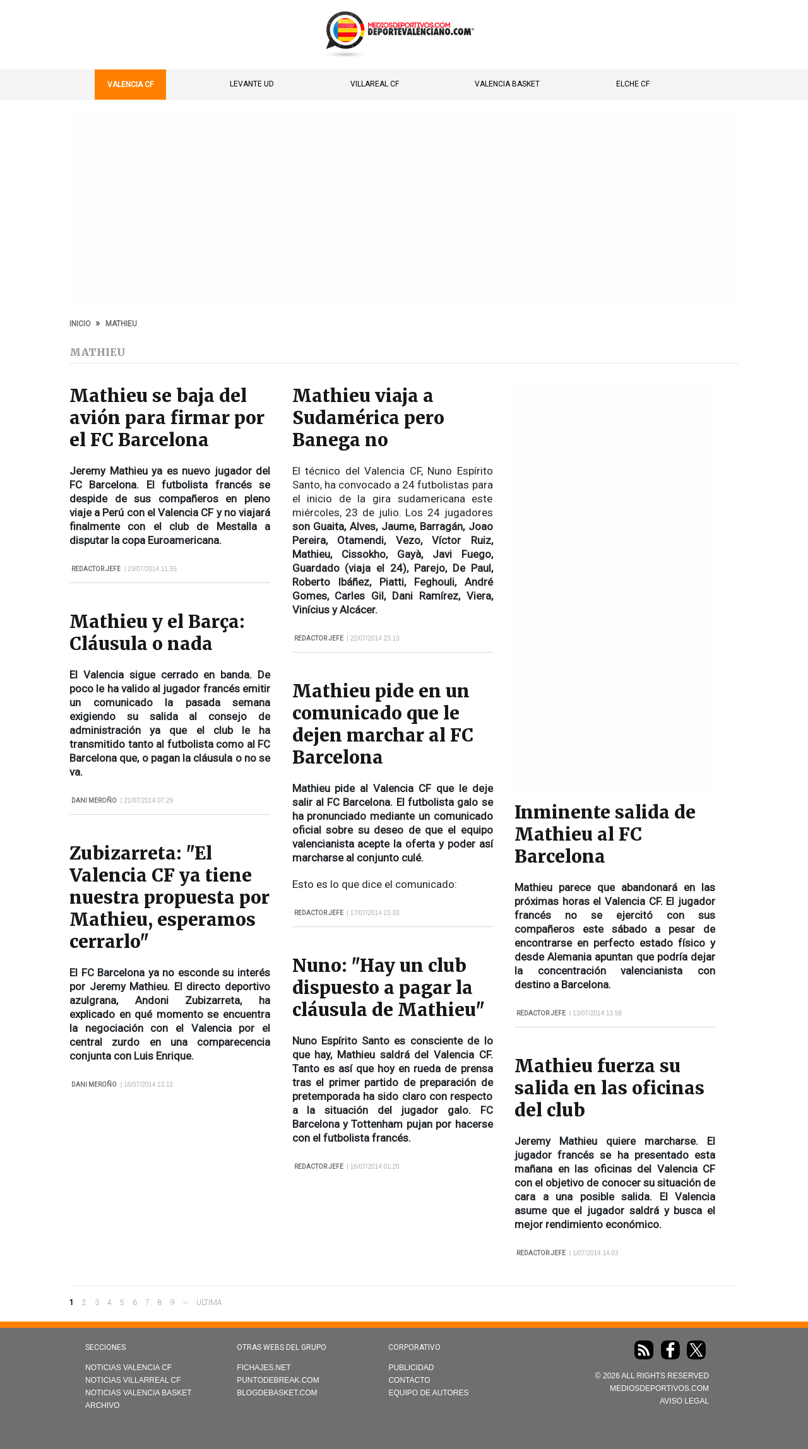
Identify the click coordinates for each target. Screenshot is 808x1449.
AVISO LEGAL (684, 1401)
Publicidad (411, 1367)
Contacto (409, 1380)
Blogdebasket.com (277, 1392)
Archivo (102, 1405)
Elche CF (633, 84)
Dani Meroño (94, 800)
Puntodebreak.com (278, 1380)
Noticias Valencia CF (128, 1367)
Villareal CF (374, 84)
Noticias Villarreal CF (133, 1380)
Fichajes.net (263, 1367)
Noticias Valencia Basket (138, 1392)
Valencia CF (130, 84)
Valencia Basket (507, 84)
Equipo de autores (428, 1392)
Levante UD (252, 84)
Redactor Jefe (96, 568)
